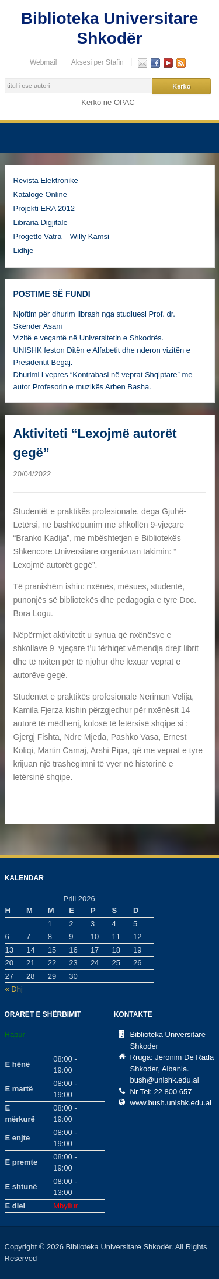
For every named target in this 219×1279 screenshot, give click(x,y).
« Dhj (14, 989)
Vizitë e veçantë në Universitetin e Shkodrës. (88, 337)
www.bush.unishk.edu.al (170, 1102)
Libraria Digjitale (40, 222)
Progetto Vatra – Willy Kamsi (61, 236)
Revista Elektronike (45, 180)
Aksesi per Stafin (97, 62)
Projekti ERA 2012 (44, 208)
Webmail (43, 62)
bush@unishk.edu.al (164, 1080)
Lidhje (23, 250)
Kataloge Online (40, 194)
